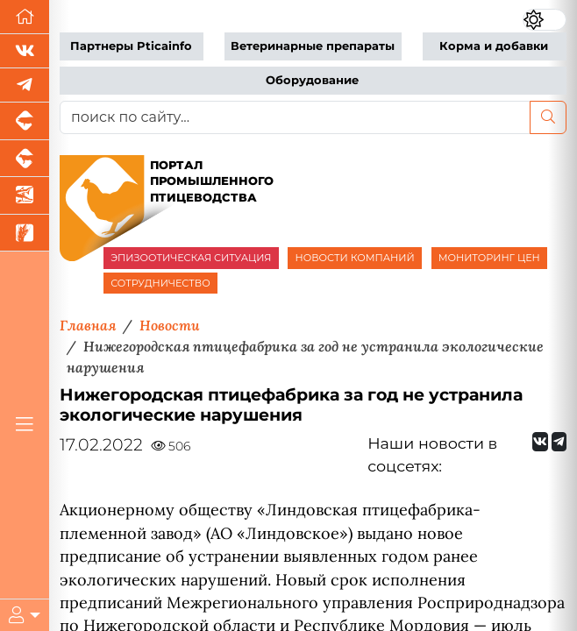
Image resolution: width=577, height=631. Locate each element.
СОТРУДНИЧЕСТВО (160, 283)
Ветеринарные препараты (313, 46)
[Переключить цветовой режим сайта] (544, 20)
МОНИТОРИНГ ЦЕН (489, 258)
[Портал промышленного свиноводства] (24, 121)
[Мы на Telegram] (559, 441)
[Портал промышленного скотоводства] (24, 159)
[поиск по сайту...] (295, 117)
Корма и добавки (493, 46)
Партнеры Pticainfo (131, 46)
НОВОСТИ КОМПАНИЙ (354, 258)
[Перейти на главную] (24, 17)
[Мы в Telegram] (24, 85)
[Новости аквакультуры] (24, 196)
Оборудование (312, 80)
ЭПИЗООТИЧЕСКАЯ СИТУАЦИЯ (190, 258)
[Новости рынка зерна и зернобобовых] (24, 233)
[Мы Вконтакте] (24, 51)
